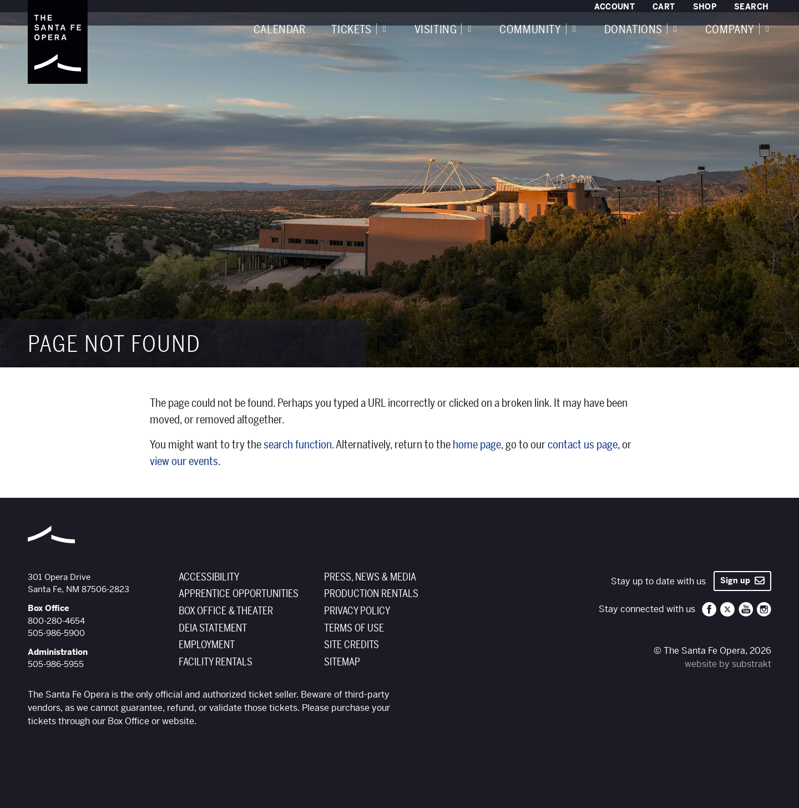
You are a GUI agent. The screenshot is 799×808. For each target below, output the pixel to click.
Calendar (280, 30)
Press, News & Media (370, 577)
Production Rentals (371, 593)
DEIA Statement (213, 628)
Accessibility (209, 577)
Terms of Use (354, 628)
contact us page (583, 444)
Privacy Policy (357, 611)
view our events (184, 461)
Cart (664, 7)
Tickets (351, 30)
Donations (633, 30)
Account (614, 7)
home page (477, 444)
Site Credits (351, 645)
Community (530, 30)
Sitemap (342, 662)
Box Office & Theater (226, 611)
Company (730, 30)
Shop (705, 7)
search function (298, 444)
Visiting (435, 30)
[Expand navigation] (385, 29)
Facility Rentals (215, 662)
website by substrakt (728, 664)
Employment (207, 645)
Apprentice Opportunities (239, 593)
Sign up (742, 580)
